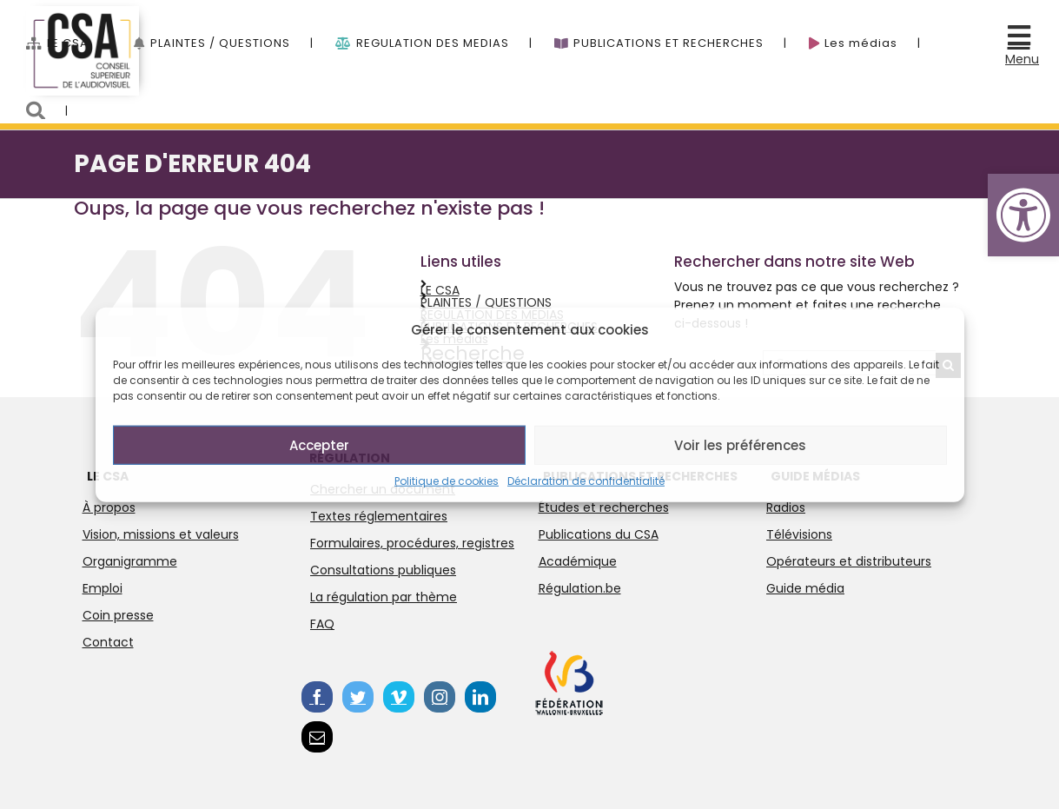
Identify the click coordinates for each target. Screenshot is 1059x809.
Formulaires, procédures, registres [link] (412, 543)
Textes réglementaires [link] (378, 516)
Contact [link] (108, 642)
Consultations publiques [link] (383, 570)
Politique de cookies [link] (446, 481)
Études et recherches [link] (604, 507)
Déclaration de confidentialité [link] (586, 481)
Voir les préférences (740, 444)
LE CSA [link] (440, 290)
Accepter (319, 444)
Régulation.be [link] (580, 588)
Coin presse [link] (118, 615)
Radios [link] (785, 507)
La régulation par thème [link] (383, 597)
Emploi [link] (102, 588)
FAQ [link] (322, 624)
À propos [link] (109, 507)
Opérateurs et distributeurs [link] (848, 561)
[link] (1023, 215)
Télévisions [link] (799, 534)
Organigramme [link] (130, 561)
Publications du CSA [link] (599, 534)
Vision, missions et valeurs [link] (161, 534)
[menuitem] (80, 34)
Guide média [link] (805, 588)
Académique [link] (578, 561)
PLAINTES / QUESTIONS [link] (486, 302)
